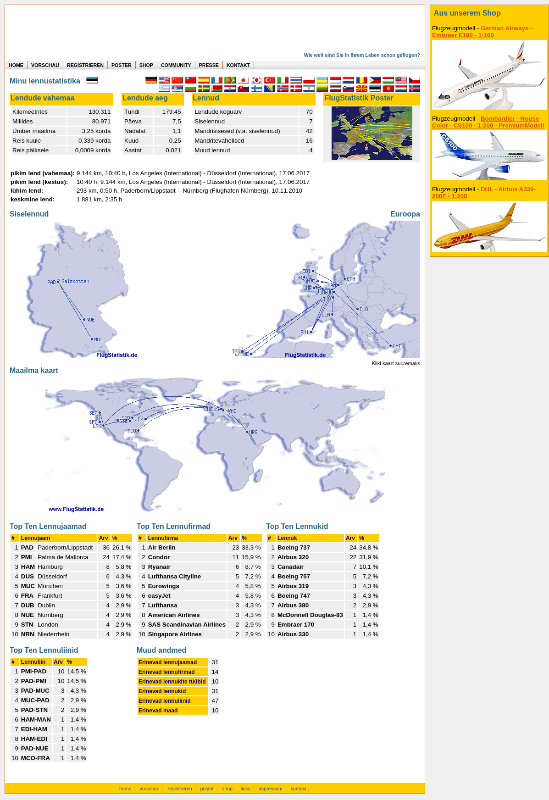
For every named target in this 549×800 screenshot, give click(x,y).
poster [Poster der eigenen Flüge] (207, 788)
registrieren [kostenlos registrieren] (179, 788)
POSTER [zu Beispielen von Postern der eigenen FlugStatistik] (121, 65)
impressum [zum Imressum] (271, 788)
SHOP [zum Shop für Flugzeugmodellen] (146, 65)
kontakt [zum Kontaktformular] (298, 788)
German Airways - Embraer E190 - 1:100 (482, 32)
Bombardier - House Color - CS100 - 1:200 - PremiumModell (488, 122)
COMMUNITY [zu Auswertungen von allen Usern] (176, 65)
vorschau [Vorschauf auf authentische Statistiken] (149, 788)
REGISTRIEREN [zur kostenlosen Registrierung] (85, 65)
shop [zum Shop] (227, 788)
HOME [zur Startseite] (16, 65)
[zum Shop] (489, 13)
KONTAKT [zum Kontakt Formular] (238, 65)
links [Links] (245, 788)
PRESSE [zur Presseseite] (209, 65)
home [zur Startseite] (125, 788)
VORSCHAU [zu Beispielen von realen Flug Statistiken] (45, 65)
